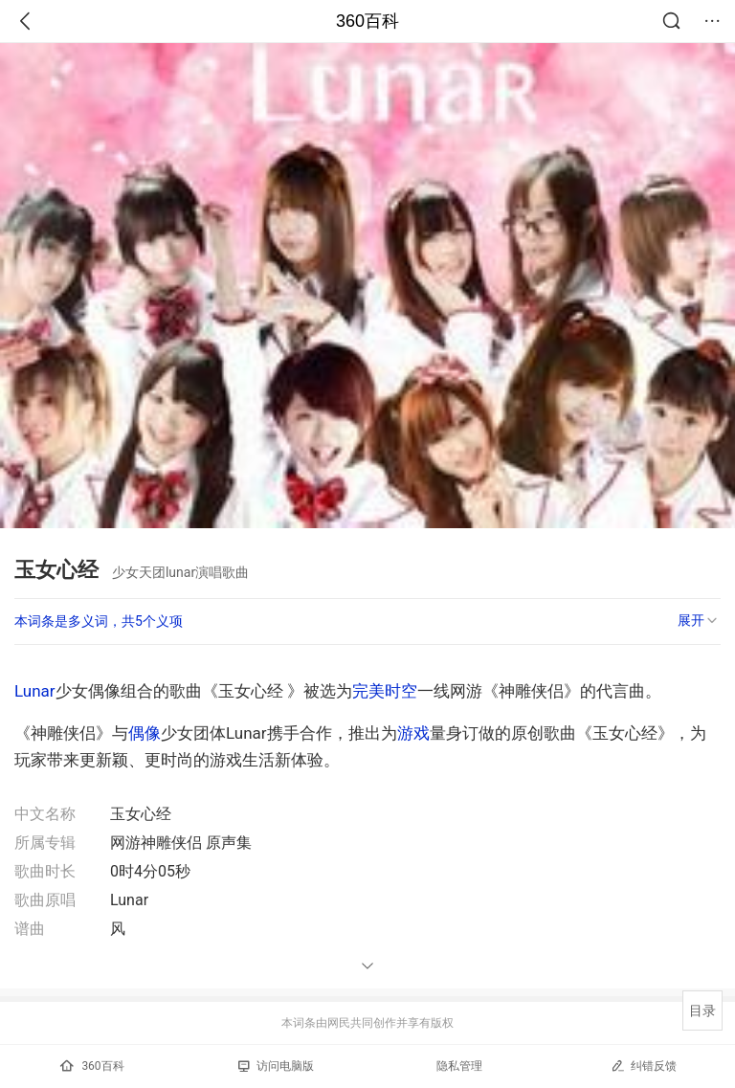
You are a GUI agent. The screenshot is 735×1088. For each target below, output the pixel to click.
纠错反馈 (644, 1065)
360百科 (367, 21)
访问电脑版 (276, 1066)
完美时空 (384, 690)
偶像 (144, 733)
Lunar (35, 690)
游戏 (413, 733)
